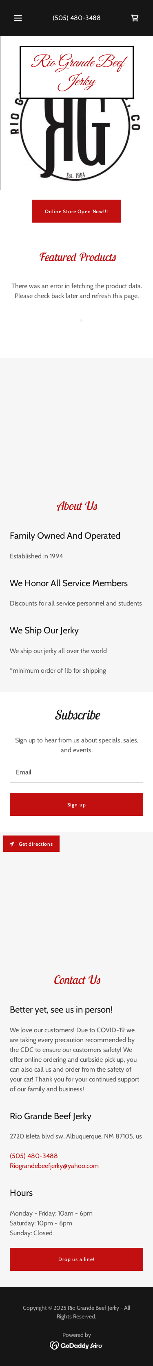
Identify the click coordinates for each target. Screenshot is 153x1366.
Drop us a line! (76, 1259)
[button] (18, 18)
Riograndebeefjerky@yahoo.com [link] (54, 1166)
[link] (135, 18)
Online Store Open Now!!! (76, 211)
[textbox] (76, 772)
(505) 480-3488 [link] (77, 18)
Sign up (76, 804)
